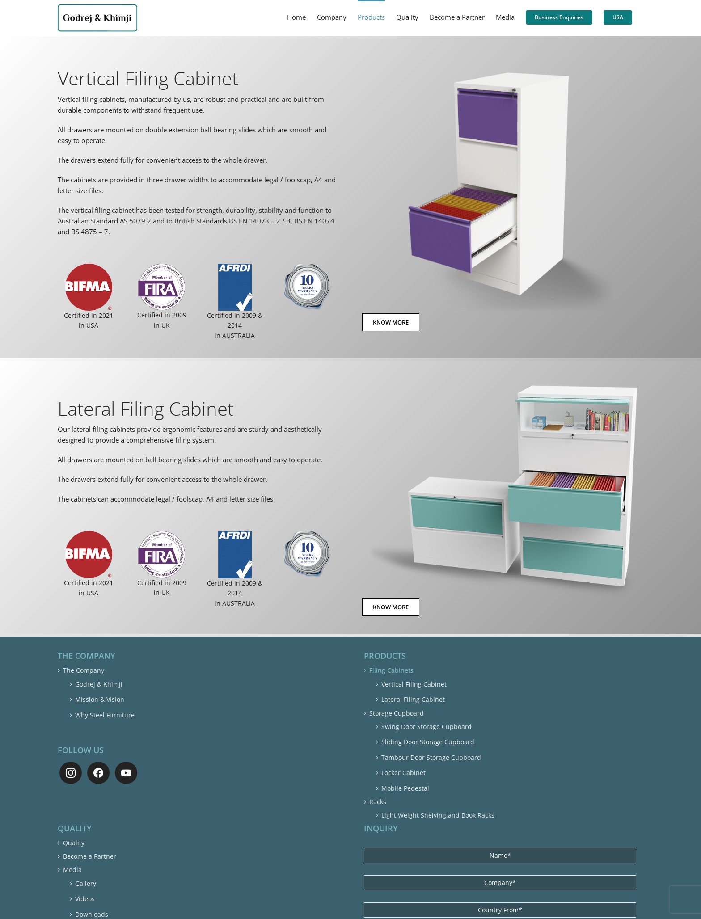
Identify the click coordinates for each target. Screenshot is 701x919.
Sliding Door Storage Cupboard (427, 742)
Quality (73, 843)
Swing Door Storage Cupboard (426, 726)
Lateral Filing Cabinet (413, 699)
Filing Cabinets (391, 670)
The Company (83, 670)
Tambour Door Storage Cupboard (431, 757)
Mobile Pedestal (405, 788)
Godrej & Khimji (98, 684)
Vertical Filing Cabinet (414, 684)
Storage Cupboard (396, 713)
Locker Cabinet (403, 772)
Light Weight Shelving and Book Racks (437, 815)
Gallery (85, 883)
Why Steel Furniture (105, 715)
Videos (85, 898)
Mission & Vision (99, 699)
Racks (377, 801)
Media (72, 869)
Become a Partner (89, 856)
